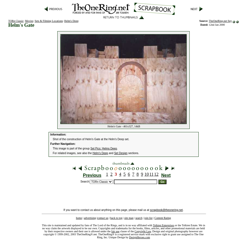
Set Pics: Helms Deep (103, 148)
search (138, 217)
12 (156, 174)
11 (151, 174)
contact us (102, 217)
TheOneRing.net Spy (220, 20)
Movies (29, 20)
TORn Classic (15, 20)
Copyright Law (143, 231)
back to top (116, 217)
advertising (90, 217)
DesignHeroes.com (139, 237)
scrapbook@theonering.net (166, 209)
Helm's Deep (71, 20)
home (79, 217)
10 (146, 174)
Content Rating (162, 217)
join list (148, 217)
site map (128, 217)
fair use (115, 231)
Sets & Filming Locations (49, 20)
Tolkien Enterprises (163, 225)
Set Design (120, 153)
